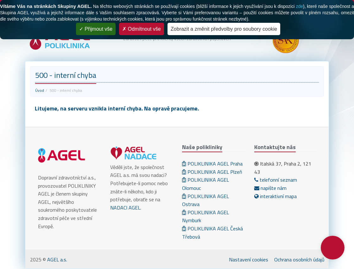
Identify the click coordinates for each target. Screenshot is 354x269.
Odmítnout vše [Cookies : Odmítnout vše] (141, 29)
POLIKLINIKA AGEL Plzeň (212, 172)
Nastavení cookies (248, 259)
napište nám (270, 188)
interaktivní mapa (275, 196)
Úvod (39, 90)
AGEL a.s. (57, 259)
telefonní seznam (275, 180)
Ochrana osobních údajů (299, 259)
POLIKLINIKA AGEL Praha (212, 163)
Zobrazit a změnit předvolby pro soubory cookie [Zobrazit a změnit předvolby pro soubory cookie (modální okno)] (224, 29)
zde (299, 6)
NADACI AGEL (125, 207)
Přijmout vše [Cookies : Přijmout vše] (95, 29)
